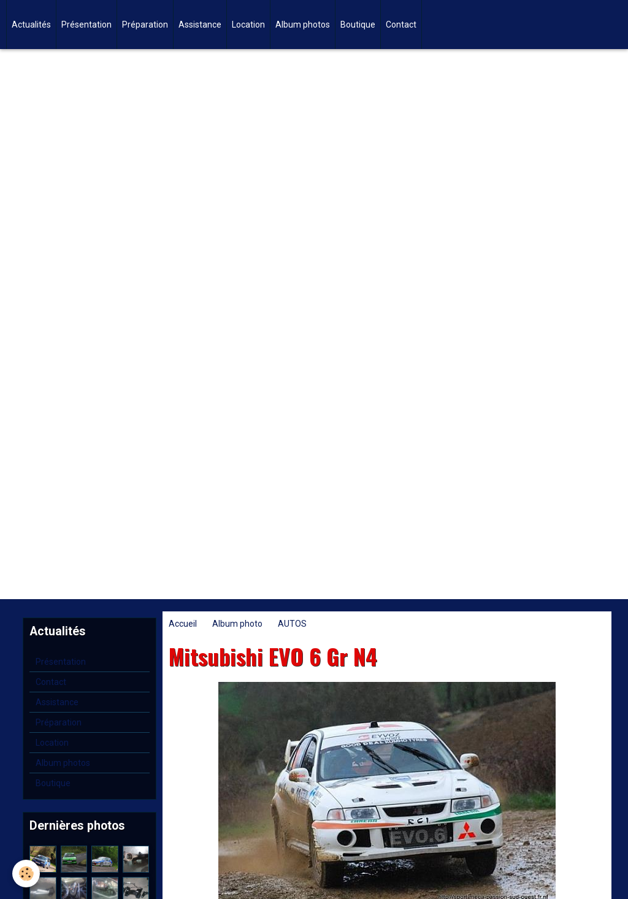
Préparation (145, 24)
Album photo (237, 624)
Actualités (31, 24)
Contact (401, 24)
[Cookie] (26, 873)
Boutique (357, 24)
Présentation (86, 24)
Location (248, 24)
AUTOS (292, 624)
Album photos (302, 24)
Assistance (199, 24)
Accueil (183, 624)
